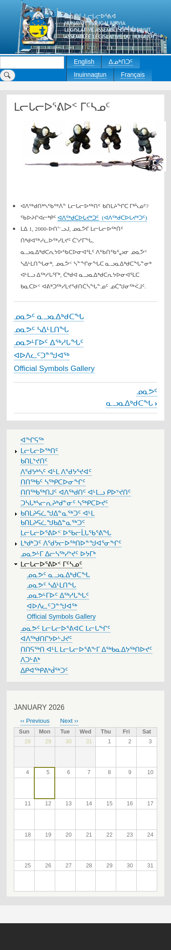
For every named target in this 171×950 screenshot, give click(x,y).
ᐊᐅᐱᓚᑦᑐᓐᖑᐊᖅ (41, 355)
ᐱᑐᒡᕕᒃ (30, 659)
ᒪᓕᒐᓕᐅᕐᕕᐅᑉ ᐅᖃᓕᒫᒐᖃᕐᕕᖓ (65, 533)
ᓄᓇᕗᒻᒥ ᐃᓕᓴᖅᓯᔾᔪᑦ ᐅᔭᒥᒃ (58, 554)
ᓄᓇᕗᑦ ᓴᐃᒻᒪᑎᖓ (41, 329)
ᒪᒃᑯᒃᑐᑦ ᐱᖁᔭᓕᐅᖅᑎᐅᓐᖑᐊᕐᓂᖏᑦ (71, 543)
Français (133, 74)
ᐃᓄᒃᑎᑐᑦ (121, 61)
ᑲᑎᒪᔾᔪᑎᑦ (34, 461)
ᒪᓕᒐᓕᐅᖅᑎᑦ (39, 450)
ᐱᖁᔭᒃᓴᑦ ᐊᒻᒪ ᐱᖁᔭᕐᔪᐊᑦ (56, 471)
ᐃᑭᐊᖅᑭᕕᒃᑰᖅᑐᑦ (44, 670)
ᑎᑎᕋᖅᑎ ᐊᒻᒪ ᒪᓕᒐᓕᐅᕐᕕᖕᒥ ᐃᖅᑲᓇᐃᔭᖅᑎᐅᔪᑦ (86, 649)
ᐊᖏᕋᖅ (32, 440)
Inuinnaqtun (90, 74)
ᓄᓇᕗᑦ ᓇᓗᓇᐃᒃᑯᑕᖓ (49, 316)
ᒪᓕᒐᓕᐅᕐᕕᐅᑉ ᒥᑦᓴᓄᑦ (51, 564)
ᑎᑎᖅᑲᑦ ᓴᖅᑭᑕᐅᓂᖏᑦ (53, 482)
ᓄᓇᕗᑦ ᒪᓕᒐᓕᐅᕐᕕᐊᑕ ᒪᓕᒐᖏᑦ (65, 628)
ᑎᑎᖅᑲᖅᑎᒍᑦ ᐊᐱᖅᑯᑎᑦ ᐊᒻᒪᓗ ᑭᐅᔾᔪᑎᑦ (75, 492)
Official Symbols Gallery (54, 368)
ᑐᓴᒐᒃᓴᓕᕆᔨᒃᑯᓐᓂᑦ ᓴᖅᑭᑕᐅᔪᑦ (64, 503)
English (84, 61)
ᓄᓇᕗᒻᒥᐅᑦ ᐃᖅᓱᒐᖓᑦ (48, 342)
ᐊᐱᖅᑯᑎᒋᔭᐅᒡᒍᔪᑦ (46, 638)
